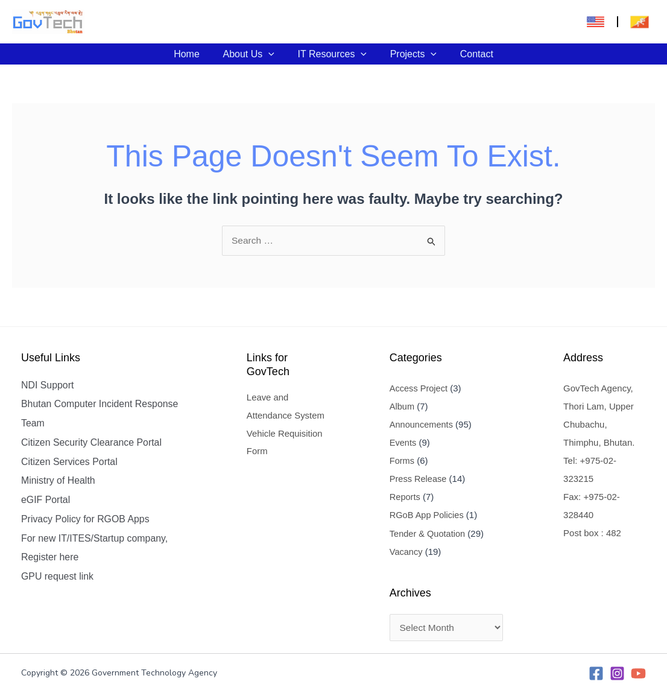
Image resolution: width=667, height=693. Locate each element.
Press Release (416, 478)
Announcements (419, 424)
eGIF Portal (46, 501)
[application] (273, 54)
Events (401, 442)
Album (400, 406)
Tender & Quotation (426, 533)
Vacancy (404, 551)
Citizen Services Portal (69, 462)
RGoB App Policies (425, 515)
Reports (403, 497)
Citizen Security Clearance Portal (92, 443)
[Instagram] (617, 673)
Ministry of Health (58, 481)
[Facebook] (596, 673)
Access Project (417, 388)
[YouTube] (638, 673)
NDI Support (47, 385)
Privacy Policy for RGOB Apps (85, 520)
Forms (400, 460)
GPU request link (57, 578)
